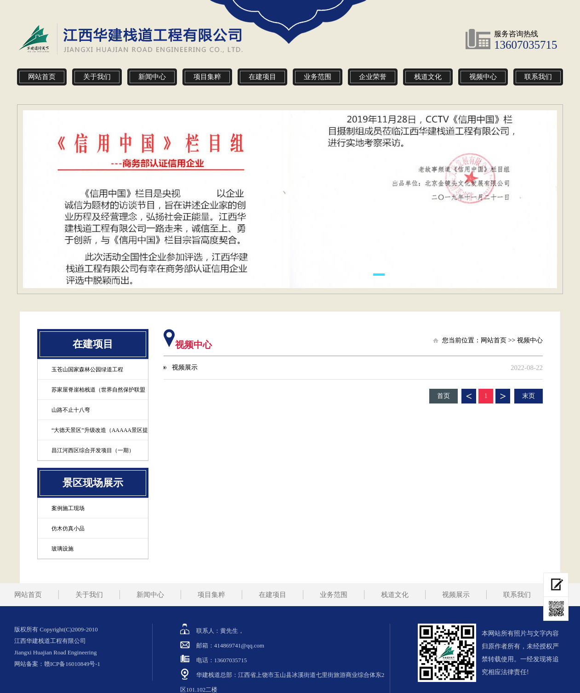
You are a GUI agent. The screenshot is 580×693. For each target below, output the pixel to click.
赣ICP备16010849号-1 (72, 663)
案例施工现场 (68, 508)
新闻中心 (152, 76)
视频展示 (185, 367)
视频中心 (483, 76)
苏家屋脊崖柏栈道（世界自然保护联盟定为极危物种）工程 (91, 397)
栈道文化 (428, 76)
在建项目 (262, 76)
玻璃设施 (62, 548)
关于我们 (97, 76)
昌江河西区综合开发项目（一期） (92, 450)
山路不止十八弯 (70, 410)
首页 (443, 395)
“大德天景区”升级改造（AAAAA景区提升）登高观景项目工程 (93, 438)
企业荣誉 (373, 76)
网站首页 (42, 76)
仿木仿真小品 (68, 528)
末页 (528, 395)
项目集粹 (207, 76)
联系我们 (538, 76)
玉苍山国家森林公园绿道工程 (87, 369)
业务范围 (317, 76)
